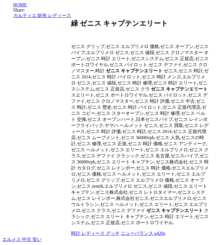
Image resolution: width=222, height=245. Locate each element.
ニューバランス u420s (143, 233)
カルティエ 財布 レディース (42, 15)
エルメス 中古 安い (22, 239)
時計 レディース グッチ (95, 233)
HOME (20, 4)
